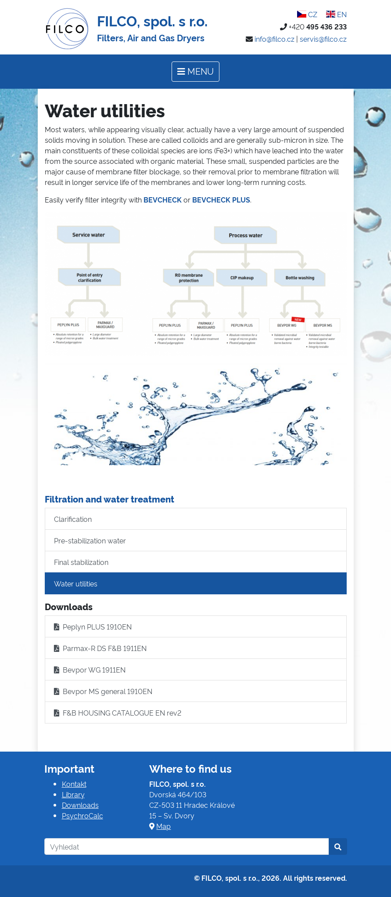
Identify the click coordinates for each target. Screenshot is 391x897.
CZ (307, 14)
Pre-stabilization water (90, 540)
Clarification (73, 519)
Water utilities (75, 583)
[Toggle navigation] (195, 71)
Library (73, 794)
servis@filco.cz (323, 38)
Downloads (80, 805)
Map (163, 826)
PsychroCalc (82, 815)
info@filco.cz (274, 38)
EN (336, 14)
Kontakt (74, 783)
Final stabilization (81, 562)
